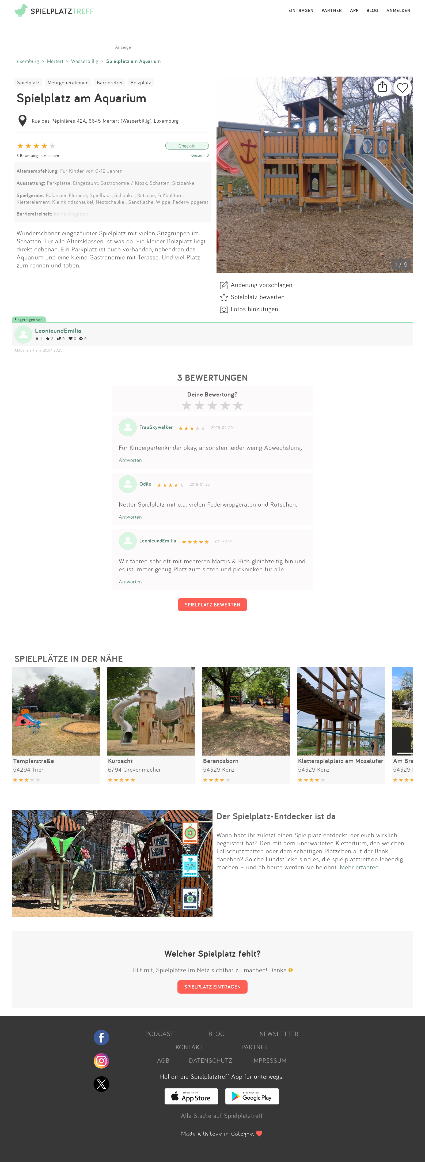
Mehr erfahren (359, 867)
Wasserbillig (84, 61)
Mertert (55, 61)
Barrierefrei (110, 82)
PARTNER (332, 11)
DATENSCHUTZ (210, 1060)
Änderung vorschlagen (262, 285)
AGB (163, 1060)
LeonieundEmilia (58, 330)
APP (354, 11)
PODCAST (159, 1033)
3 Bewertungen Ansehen (38, 155)
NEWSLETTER (279, 1033)
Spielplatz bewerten (258, 297)
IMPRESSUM (269, 1060)
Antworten (130, 460)
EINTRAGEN (301, 11)
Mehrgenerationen (68, 82)
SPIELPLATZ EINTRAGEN (212, 986)
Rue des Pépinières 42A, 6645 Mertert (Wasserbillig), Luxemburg (105, 121)
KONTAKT (189, 1047)
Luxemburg (26, 61)
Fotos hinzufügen (254, 309)
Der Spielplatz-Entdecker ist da (276, 816)
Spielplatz (28, 82)
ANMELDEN (398, 11)
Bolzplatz (141, 82)
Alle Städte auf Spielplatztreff (222, 1115)
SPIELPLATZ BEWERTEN (212, 604)
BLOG (372, 11)
